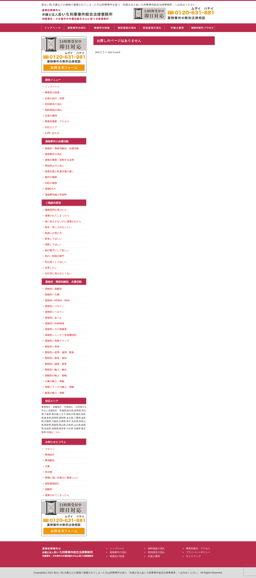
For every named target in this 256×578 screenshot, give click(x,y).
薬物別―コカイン (54, 306)
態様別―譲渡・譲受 (56, 363)
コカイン (50, 448)
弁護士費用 (177, 27)
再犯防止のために (54, 165)
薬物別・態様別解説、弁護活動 (62, 148)
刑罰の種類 (51, 183)
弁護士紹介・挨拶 (54, 98)
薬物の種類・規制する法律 (59, 159)
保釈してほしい (53, 244)
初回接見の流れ (151, 27)
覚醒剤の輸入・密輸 (56, 375)
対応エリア (51, 127)
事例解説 (50, 460)
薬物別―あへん (53, 317)
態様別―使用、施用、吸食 (59, 352)
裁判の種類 (51, 177)
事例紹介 (50, 454)
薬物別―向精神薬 (54, 323)
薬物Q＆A (50, 188)
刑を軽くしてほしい (56, 262)
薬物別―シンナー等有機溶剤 (60, 335)
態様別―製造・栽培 (56, 358)
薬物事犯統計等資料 (56, 194)
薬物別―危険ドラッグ (57, 340)
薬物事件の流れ (76, 27)
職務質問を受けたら (56, 209)
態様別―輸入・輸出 (56, 369)
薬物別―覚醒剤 (53, 288)
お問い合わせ (52, 133)
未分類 (48, 472)
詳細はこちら (53, 432)
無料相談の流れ (126, 27)
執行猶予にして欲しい (57, 250)
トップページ (52, 27)
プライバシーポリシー (198, 552)
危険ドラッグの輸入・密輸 (59, 387)
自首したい (51, 267)
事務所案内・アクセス (202, 27)
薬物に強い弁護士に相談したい (62, 477)
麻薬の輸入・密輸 (54, 392)
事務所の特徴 (101, 27)
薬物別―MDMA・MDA (57, 300)
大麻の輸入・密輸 (54, 381)
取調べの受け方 (53, 233)
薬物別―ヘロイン (54, 311)
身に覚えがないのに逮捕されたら (63, 221)
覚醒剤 (48, 489)
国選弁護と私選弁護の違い (59, 171)
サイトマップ (193, 556)
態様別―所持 (52, 346)
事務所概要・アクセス (57, 121)
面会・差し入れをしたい (58, 227)
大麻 (47, 466)
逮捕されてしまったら (57, 215)
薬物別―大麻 (52, 294)
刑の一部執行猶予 (54, 256)
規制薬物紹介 (52, 483)
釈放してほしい (53, 238)
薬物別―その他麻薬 (56, 329)
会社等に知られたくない (58, 273)
